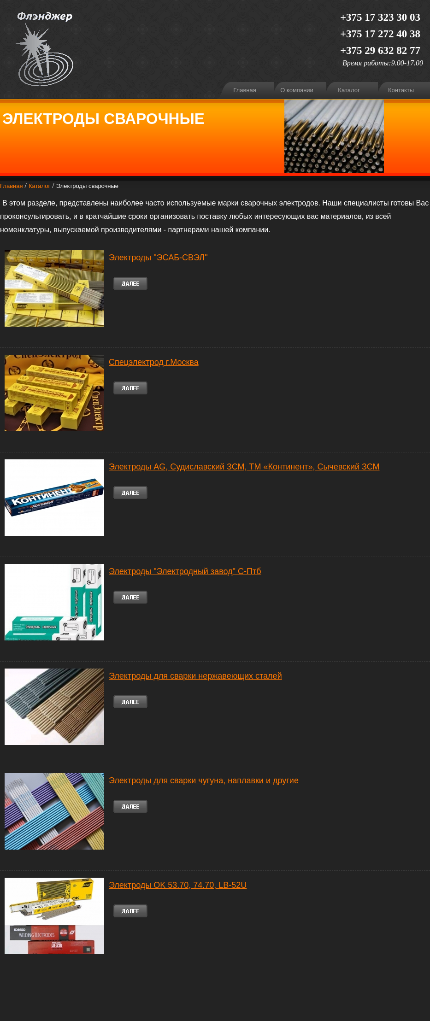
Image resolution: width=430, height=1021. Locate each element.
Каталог (348, 90)
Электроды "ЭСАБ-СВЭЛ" (158, 257)
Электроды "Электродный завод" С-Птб (185, 571)
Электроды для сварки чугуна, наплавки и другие (204, 780)
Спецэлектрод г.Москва (154, 362)
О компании (296, 90)
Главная (244, 90)
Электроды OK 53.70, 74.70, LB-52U (178, 885)
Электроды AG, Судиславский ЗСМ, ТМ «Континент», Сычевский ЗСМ (244, 466)
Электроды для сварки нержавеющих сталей (195, 676)
